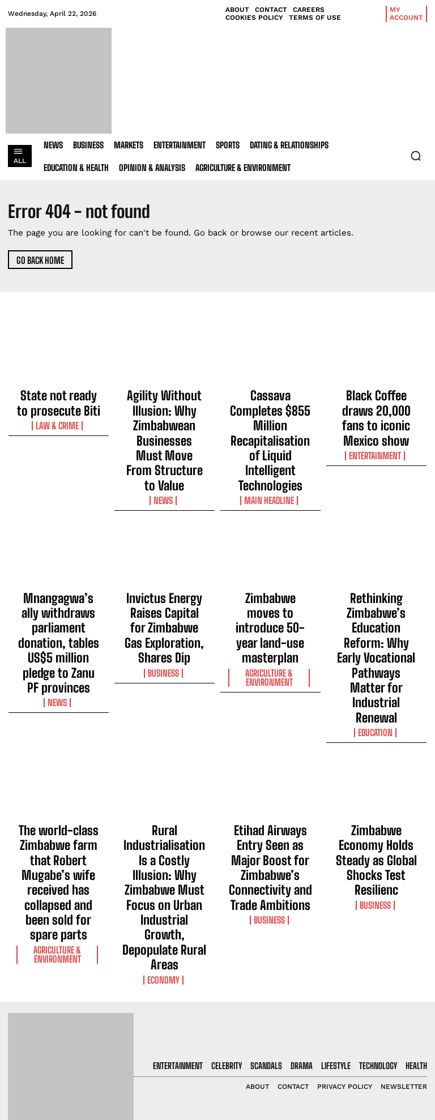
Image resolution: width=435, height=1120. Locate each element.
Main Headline (270, 435)
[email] (380, 963)
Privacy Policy (369, 1020)
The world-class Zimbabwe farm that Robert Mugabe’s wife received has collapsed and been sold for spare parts (58, 702)
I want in (380, 990)
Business (164, 562)
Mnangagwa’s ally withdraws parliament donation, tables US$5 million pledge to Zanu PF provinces (58, 550)
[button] (415, 155)
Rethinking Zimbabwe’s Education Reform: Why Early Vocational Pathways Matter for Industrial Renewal (376, 550)
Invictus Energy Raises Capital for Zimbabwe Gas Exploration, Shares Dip (164, 540)
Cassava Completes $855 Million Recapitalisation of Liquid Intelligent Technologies (270, 407)
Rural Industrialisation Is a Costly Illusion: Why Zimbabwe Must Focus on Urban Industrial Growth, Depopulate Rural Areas (164, 697)
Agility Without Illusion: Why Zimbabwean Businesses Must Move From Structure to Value (164, 407)
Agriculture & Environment (270, 566)
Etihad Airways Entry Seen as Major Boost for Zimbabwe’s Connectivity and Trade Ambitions (270, 692)
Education (376, 583)
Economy (164, 730)
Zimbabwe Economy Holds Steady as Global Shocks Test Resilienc (376, 687)
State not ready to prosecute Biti (58, 397)
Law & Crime (58, 414)
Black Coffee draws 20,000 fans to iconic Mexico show (376, 402)
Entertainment (376, 425)
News (164, 435)
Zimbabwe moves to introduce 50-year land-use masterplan (270, 540)
